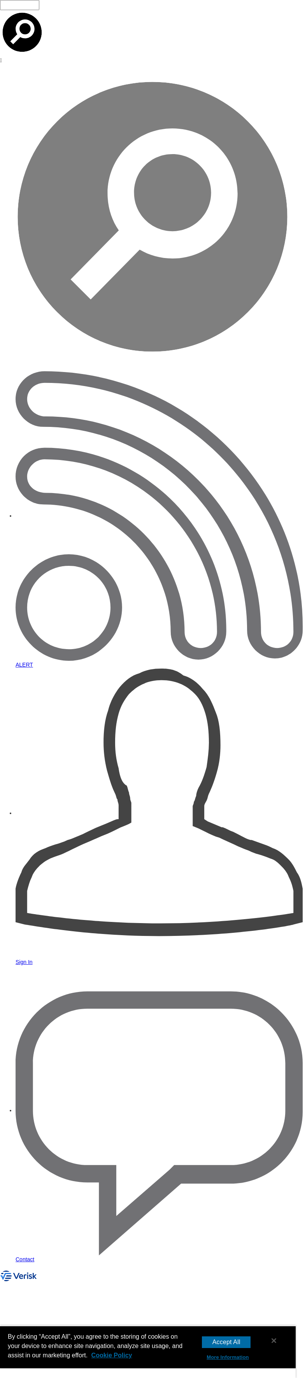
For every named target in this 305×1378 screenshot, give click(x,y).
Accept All (226, 1342)
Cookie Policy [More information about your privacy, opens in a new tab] (111, 1355)
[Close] (273, 1340)
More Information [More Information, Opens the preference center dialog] (228, 1357)
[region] (148, 1351)
